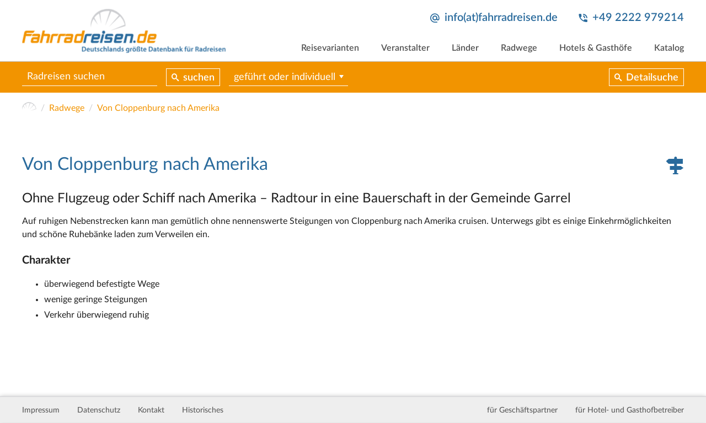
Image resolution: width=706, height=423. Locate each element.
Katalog (669, 48)
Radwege (519, 48)
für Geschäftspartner (522, 410)
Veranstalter (405, 48)
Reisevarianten (330, 48)
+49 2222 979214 (638, 17)
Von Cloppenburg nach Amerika (158, 108)
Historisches (202, 410)
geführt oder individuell (284, 77)
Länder (465, 48)
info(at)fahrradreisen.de (501, 17)
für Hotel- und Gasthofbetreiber (629, 410)
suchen (199, 78)
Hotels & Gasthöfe (595, 48)
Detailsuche (652, 78)
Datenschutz (98, 410)
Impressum (41, 410)
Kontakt (151, 410)
